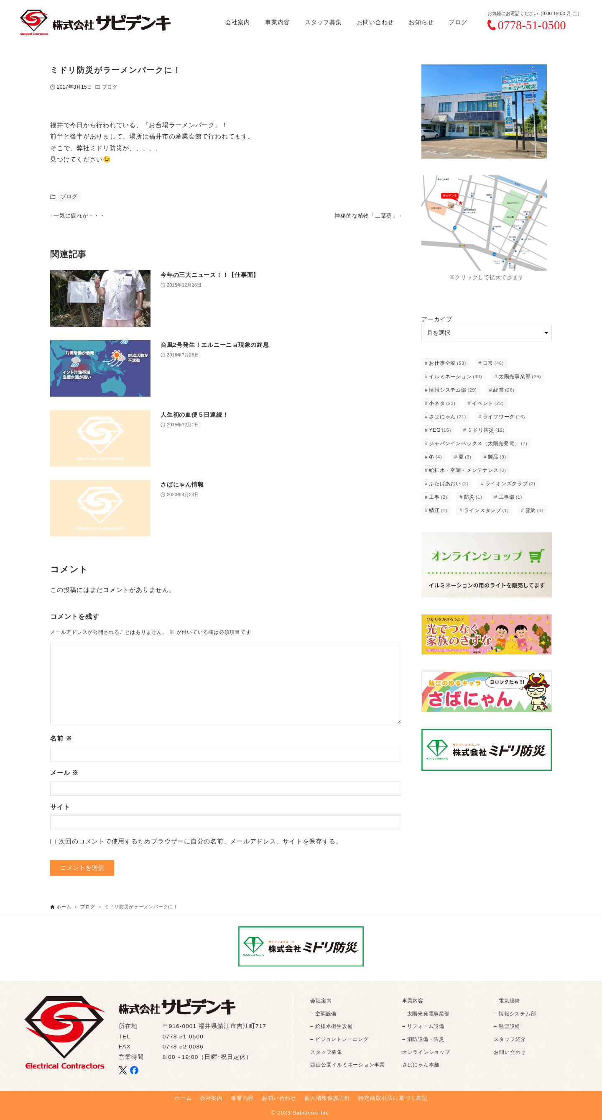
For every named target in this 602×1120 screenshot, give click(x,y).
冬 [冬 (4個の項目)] (435, 457)
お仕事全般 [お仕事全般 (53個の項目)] (447, 363)
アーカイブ (436, 319)
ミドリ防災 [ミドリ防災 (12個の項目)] (486, 430)
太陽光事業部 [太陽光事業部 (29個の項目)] (520, 376)
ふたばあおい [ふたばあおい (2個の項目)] (449, 484)
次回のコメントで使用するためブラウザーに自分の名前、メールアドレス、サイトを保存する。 (200, 845)
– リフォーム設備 (423, 1026)
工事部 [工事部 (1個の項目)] (510, 497)
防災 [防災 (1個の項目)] (473, 497)
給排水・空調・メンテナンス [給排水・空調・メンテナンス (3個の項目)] (467, 470)
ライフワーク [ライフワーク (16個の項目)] (504, 417)
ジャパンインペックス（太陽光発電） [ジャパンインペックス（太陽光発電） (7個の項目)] (478, 443)
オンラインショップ (426, 1052)
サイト (60, 810)
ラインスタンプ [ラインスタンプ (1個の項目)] (486, 510)
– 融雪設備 (507, 1026)
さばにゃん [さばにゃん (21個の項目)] (447, 417)
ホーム (182, 1098)
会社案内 (321, 1001)
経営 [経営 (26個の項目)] (503, 390)
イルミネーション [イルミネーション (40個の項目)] (455, 376)
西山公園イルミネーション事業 (347, 1065)
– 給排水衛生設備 (331, 1026)
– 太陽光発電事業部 (426, 1014)
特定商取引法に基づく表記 (392, 1098)
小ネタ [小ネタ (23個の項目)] (442, 403)
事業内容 (412, 1001)
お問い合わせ (510, 1052)
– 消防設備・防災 (423, 1039)
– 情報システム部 (515, 1014)
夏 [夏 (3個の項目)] (465, 457)
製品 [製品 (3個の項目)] (497, 457)
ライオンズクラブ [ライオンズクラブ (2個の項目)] (510, 484)
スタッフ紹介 (510, 1039)
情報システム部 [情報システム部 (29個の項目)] (453, 390)
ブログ (109, 87)
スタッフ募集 (326, 1052)
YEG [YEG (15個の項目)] (440, 430)
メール (64, 776)
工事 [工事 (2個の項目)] (438, 497)
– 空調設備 (323, 1014)
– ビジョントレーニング (339, 1039)
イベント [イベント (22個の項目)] (488, 403)
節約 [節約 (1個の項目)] (534, 510)
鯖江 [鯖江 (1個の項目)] (438, 510)
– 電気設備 (507, 1001)
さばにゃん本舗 (420, 1065)
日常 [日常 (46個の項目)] (493, 363)
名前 (61, 742)
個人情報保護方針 (327, 1098)
